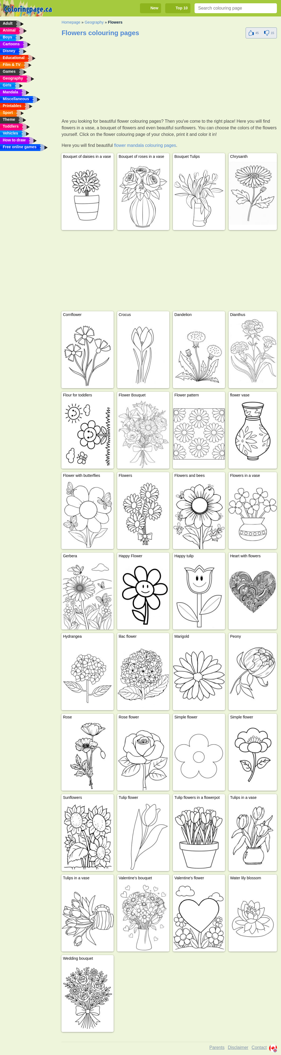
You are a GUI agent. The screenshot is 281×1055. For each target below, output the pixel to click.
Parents (216, 1047)
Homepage (70, 22)
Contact (259, 1047)
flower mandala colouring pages (145, 145)
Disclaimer (238, 1047)
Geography (94, 22)
